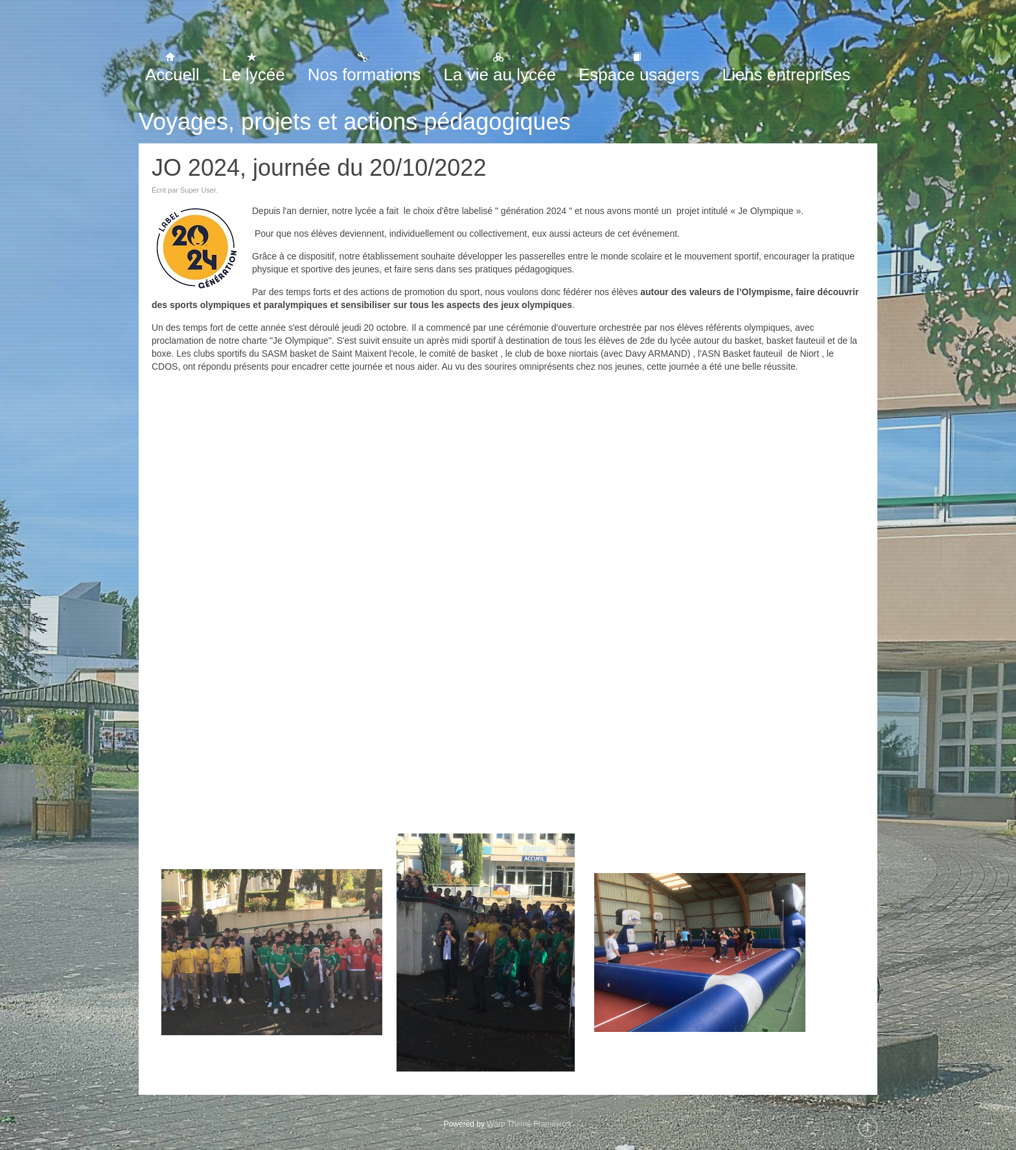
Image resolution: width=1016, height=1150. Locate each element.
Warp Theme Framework (529, 1124)
